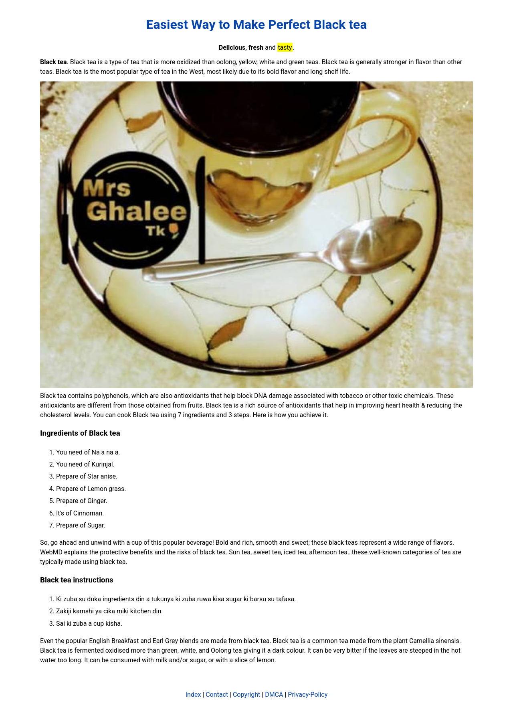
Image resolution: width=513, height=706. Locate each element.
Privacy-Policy (307, 694)
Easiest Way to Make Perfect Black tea (256, 24)
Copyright (246, 694)
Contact (217, 694)
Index (193, 694)
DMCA (274, 694)
